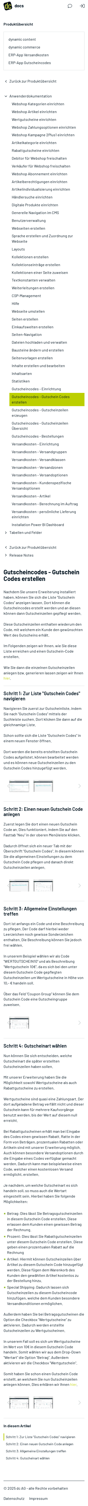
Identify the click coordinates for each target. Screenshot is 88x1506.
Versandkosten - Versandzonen (37, 467)
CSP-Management (26, 295)
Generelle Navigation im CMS (35, 212)
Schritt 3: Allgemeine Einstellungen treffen (36, 1451)
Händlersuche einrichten (32, 197)
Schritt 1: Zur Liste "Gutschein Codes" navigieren (40, 1437)
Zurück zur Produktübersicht (33, 81)
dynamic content (22, 39)
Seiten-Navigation (27, 334)
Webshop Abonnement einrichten (39, 173)
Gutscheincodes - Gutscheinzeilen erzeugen (40, 412)
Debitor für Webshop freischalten (39, 158)
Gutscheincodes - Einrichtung (36, 388)
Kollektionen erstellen (30, 257)
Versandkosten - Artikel (31, 496)
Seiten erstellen (25, 319)
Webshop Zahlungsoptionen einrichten (44, 127)
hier (7, 678)
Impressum (38, 1498)
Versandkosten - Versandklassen (38, 459)
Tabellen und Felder (25, 532)
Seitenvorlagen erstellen (32, 358)
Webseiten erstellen (28, 228)
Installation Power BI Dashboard (38, 524)
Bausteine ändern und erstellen (38, 350)
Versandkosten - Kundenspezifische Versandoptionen (41, 485)
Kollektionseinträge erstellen (36, 264)
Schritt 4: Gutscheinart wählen (28, 1458)
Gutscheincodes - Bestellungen (38, 436)
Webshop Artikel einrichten (34, 111)
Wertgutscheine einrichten (34, 119)
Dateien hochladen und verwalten (39, 342)
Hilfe (15, 303)
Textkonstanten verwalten (33, 280)
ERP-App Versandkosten (28, 55)
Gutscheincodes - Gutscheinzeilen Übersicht (40, 426)
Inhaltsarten (22, 373)
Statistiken (21, 381)
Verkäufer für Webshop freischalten (41, 166)
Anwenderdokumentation (30, 96)
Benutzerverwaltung (29, 220)
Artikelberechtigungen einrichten (39, 181)
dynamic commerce (24, 47)
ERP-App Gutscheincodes (29, 62)
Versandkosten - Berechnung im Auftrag (45, 503)
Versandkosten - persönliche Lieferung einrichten (44, 514)
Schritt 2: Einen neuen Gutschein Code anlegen (39, 1444)
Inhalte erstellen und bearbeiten (38, 365)
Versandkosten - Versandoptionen (40, 475)
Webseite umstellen (28, 311)
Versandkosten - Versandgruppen (39, 451)
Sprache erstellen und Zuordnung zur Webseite (42, 238)
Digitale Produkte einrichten (35, 204)
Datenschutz (14, 1498)
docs (14, 6)
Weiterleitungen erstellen (33, 287)
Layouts (18, 249)
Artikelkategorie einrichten (34, 142)
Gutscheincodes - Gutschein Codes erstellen (41, 399)
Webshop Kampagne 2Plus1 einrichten (43, 134)
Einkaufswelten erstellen (33, 327)
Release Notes (21, 555)
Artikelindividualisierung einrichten (41, 189)
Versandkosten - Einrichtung (35, 444)
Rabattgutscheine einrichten (35, 150)
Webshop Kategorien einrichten (38, 103)
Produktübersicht (18, 24)
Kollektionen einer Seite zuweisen (40, 272)
